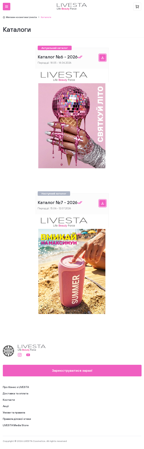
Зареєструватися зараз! (72, 370)
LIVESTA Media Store (16, 425)
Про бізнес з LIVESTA (16, 387)
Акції (6, 406)
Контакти (9, 399)
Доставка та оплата (15, 393)
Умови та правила (14, 412)
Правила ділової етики (17, 418)
